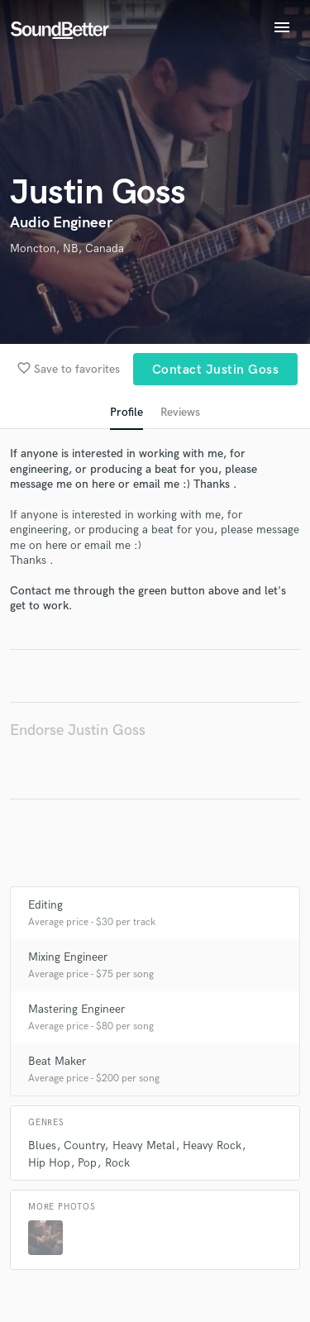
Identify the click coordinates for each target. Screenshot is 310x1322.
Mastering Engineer (76, 1009)
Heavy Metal (143, 1145)
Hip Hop (49, 1163)
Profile (126, 412)
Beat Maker (57, 1061)
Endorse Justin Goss (77, 730)
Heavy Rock (212, 1145)
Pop (87, 1163)
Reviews (180, 412)
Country (84, 1145)
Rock (117, 1163)
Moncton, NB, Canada (67, 248)
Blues (42, 1145)
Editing (45, 905)
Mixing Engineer (67, 957)
